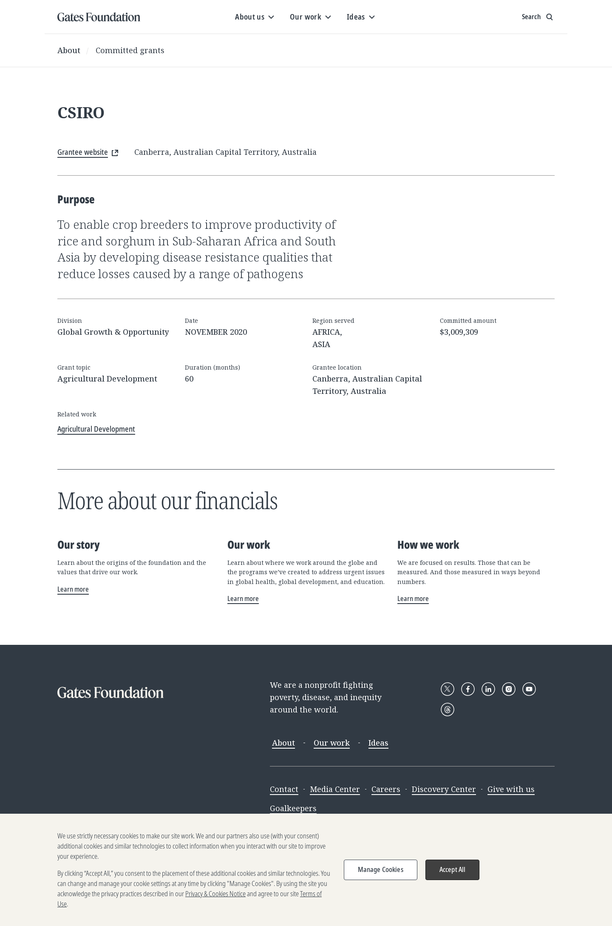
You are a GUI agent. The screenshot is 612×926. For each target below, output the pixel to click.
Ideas (378, 743)
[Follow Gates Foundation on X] (447, 689)
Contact (284, 789)
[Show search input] (538, 17)
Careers (385, 789)
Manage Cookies (380, 873)
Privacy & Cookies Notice (215, 898)
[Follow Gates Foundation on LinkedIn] (488, 689)
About (68, 50)
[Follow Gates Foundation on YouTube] (529, 689)
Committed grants (130, 50)
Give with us (511, 789)
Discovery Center (444, 789)
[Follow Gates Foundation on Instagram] (508, 689)
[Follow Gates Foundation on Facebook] (468, 689)
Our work (332, 743)
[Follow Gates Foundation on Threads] (447, 709)
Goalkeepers (293, 808)
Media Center (335, 789)
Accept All (452, 873)
